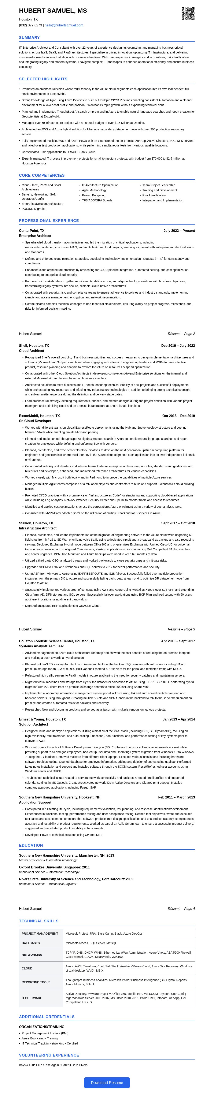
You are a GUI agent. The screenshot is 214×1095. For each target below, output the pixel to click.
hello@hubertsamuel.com (64, 25)
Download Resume (107, 1083)
